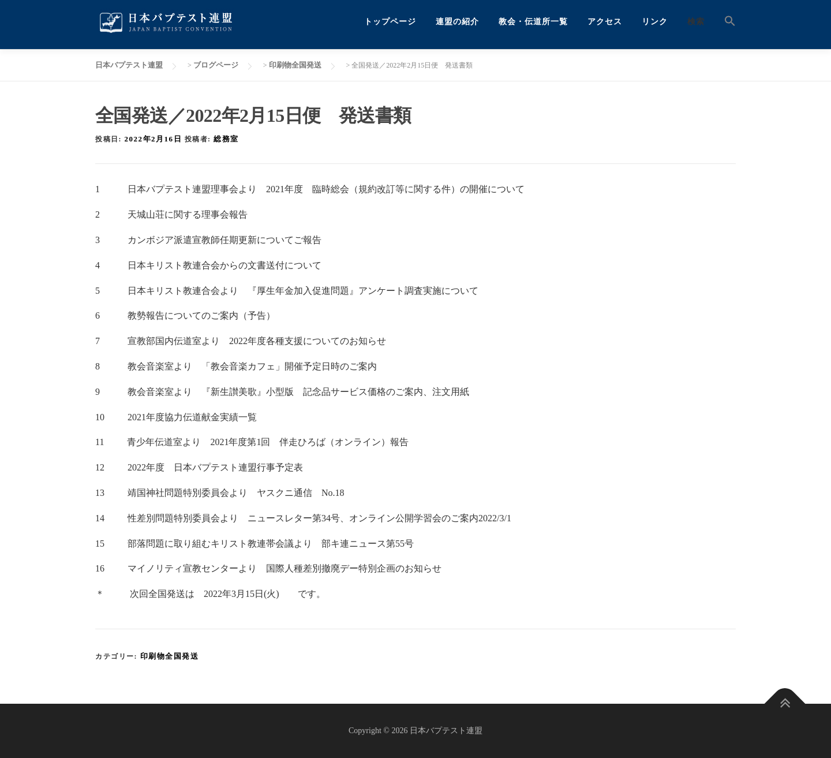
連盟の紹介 (457, 21)
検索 (696, 21)
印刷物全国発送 (169, 656)
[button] (725, 21)
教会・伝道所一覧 (533, 21)
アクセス (604, 21)
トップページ (390, 21)
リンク (655, 21)
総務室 (226, 139)
